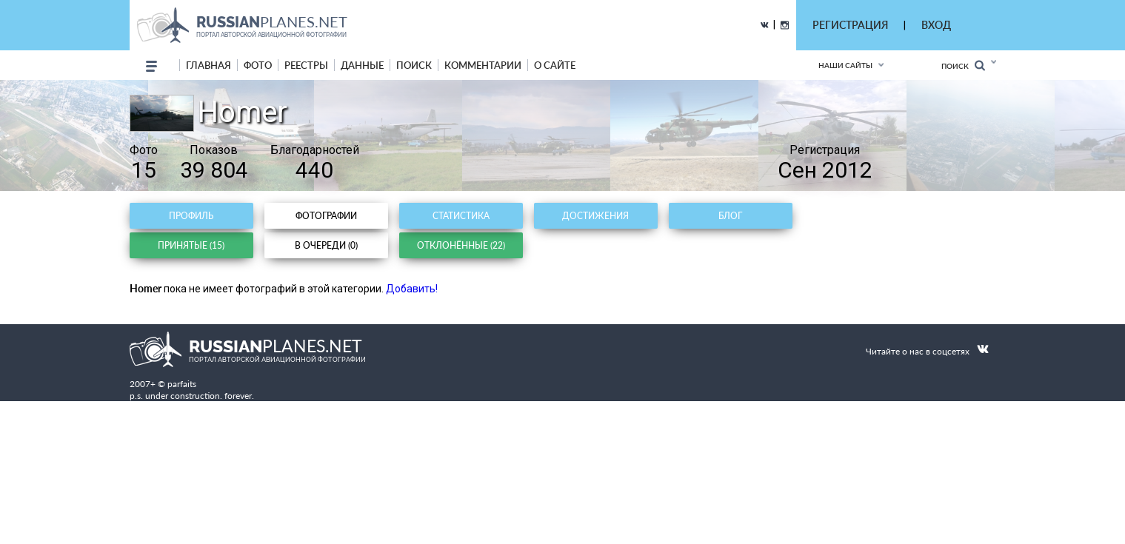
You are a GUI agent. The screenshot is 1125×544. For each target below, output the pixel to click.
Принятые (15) (191, 245)
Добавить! (412, 289)
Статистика (461, 215)
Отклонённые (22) (461, 245)
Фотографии (326, 215)
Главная (208, 65)
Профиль (191, 215)
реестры (306, 65)
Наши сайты (845, 65)
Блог (730, 215)
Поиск (963, 65)
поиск (414, 65)
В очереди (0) (326, 245)
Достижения (595, 215)
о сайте (554, 65)
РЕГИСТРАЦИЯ (850, 25)
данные (362, 65)
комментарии (482, 65)
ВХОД (936, 25)
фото (258, 65)
